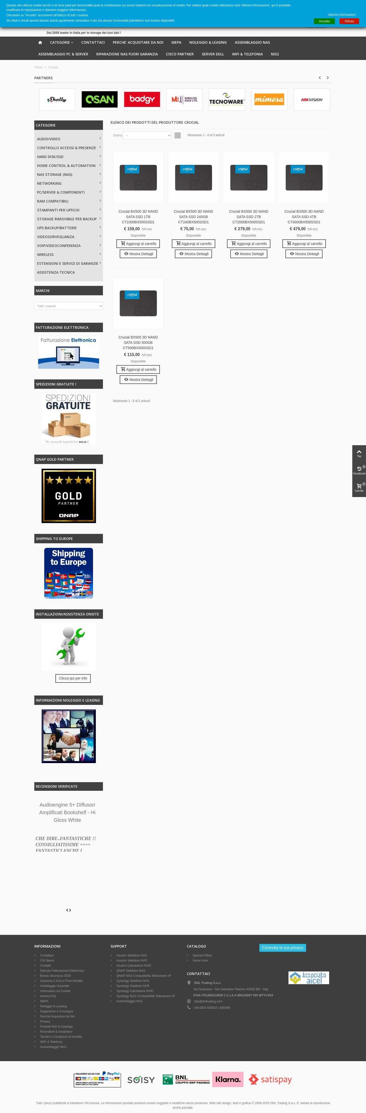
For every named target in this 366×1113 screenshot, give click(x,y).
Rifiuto (349, 21)
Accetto (324, 21)
